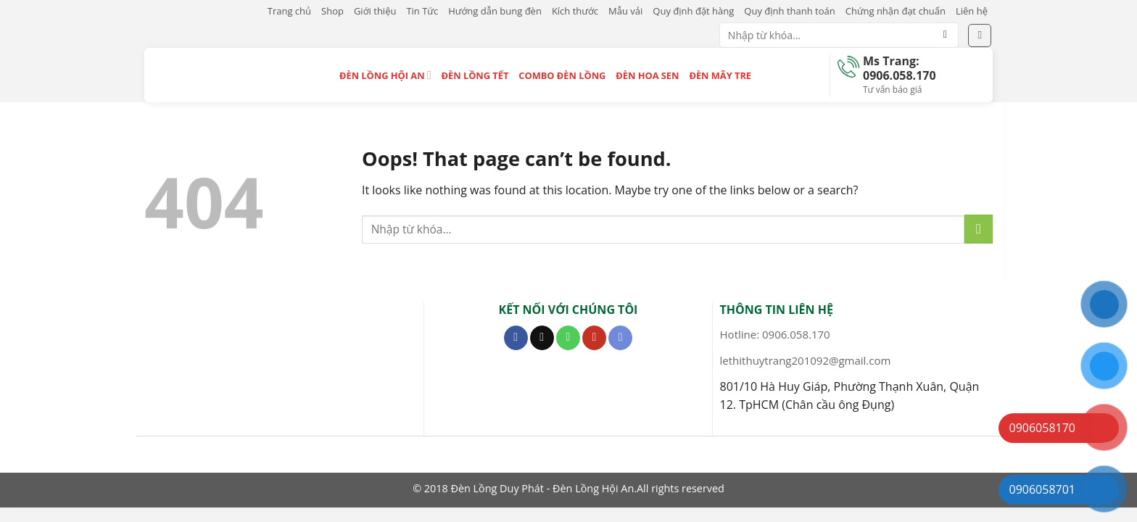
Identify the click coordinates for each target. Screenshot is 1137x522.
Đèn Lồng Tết (475, 75)
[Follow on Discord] (620, 338)
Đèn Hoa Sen (647, 75)
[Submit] (945, 35)
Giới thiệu (375, 10)
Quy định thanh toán (789, 10)
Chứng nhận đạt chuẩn (895, 10)
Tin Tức (422, 10)
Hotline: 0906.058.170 (775, 334)
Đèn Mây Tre (720, 75)
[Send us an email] (542, 338)
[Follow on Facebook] (516, 338)
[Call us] (568, 338)
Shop (332, 10)
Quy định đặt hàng (693, 10)
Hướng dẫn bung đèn (495, 10)
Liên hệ (972, 10)
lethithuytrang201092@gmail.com (805, 360)
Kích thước (575, 10)
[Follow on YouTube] (594, 338)
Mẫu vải (625, 10)
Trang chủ (289, 10)
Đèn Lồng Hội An (385, 75)
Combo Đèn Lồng (561, 75)
